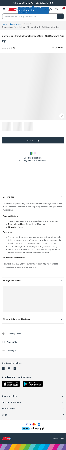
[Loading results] (33, 153)
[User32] (62, 9)
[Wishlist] (56, 9)
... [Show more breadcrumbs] (27, 24)
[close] (45, 10)
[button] (4, 9)
